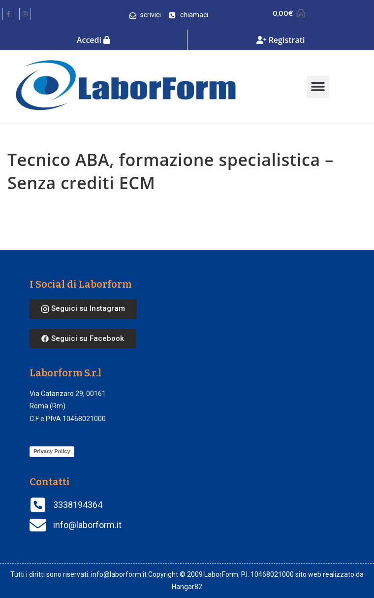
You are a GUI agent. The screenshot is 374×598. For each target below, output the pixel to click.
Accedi (93, 39)
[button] (318, 87)
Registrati (280, 39)
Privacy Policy (51, 451)
